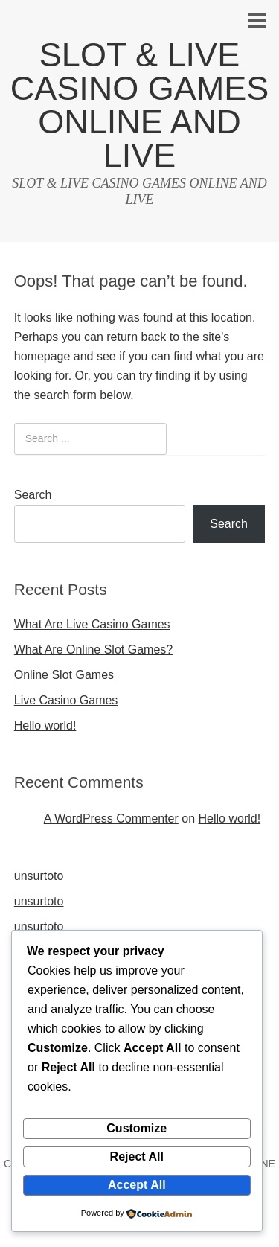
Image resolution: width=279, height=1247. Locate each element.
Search (33, 494)
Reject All (137, 1156)
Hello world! (45, 725)
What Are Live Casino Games (92, 624)
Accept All (137, 1185)
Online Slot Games (64, 675)
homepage (42, 356)
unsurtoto (39, 876)
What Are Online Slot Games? (93, 649)
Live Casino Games (66, 700)
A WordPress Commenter (111, 818)
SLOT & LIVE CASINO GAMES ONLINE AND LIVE (139, 105)
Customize (136, 1128)
